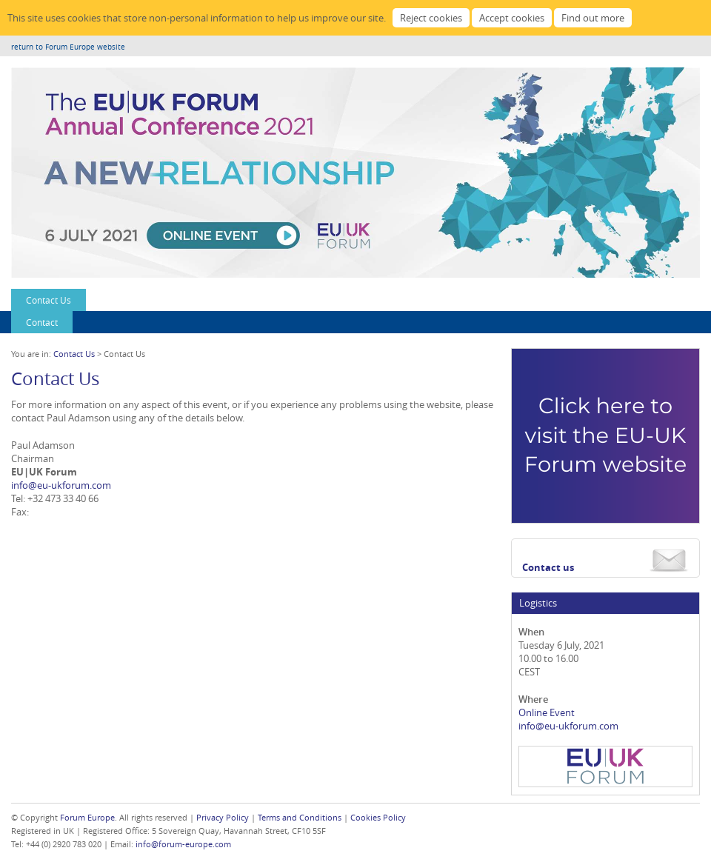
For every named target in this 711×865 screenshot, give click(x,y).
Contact (42, 322)
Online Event (546, 712)
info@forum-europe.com (183, 843)
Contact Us (48, 300)
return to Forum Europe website (68, 47)
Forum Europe (87, 817)
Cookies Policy (378, 817)
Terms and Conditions (299, 817)
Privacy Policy (222, 817)
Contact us (548, 567)
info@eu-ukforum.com (61, 485)
